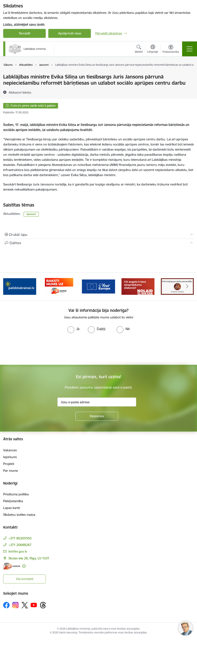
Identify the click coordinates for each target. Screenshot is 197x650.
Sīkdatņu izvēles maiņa (19, 515)
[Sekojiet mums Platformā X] (24, 605)
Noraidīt (24, 33)
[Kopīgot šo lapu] (98, 243)
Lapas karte (11, 508)
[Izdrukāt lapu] (98, 235)
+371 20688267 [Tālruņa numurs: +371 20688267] (20, 545)
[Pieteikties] (97, 416)
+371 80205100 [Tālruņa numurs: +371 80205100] (20, 538)
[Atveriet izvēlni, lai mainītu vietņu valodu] (152, 49)
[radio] (73, 328)
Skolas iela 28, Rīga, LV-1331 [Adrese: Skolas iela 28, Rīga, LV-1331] (29, 558)
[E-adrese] (11, 566)
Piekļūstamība (13, 501)
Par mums (10, 471)
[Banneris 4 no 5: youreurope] (98, 286)
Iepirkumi (10, 457)
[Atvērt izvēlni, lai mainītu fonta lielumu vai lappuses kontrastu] (170, 49)
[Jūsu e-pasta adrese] (96, 402)
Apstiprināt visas (69, 33)
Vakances (10, 450)
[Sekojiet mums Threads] (43, 605)
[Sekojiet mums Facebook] (6, 605)
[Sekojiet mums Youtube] (34, 604)
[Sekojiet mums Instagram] (15, 605)
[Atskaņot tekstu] (20, 92)
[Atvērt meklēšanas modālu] (139, 49)
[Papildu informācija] (24, 566)
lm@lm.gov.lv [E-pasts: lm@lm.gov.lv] (18, 551)
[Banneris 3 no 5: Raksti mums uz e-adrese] (59, 286)
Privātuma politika (16, 494)
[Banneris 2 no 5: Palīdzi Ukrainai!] (19, 286)
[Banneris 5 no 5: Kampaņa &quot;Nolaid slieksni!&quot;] (137, 286)
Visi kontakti (24, 579)
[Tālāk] (187, 286)
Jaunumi (31, 214)
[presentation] (35, 349)
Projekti (8, 464)
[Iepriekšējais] (10, 286)
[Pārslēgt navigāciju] (189, 48)
